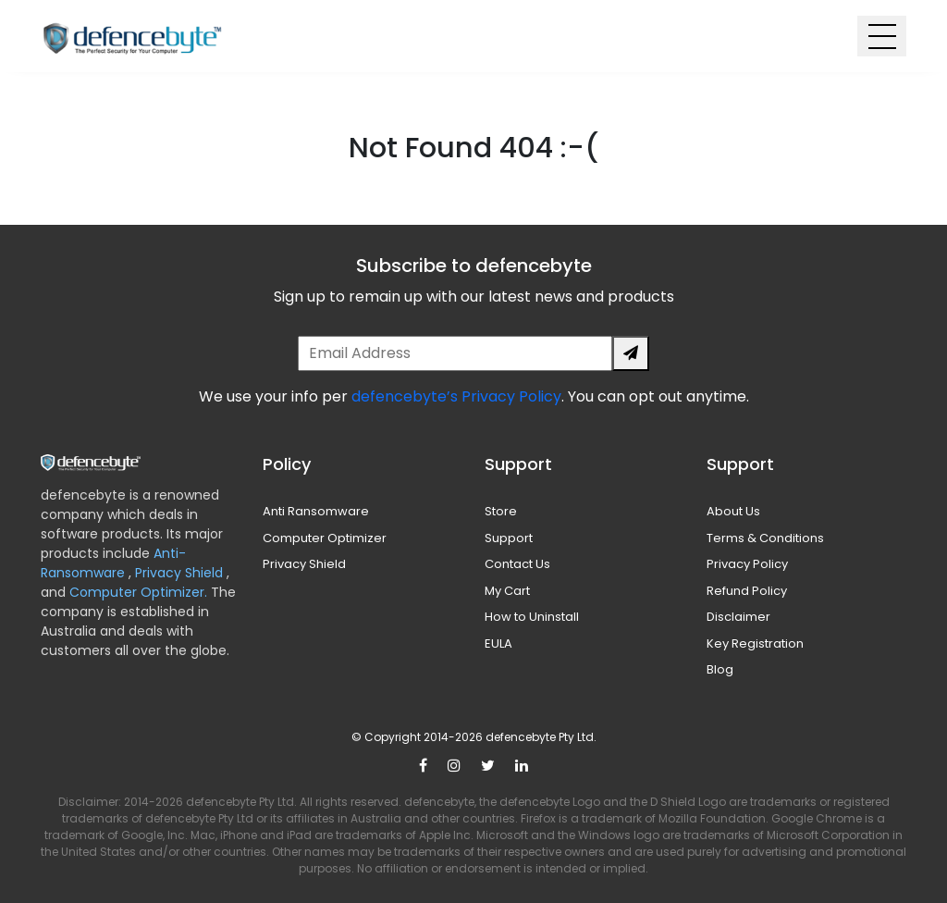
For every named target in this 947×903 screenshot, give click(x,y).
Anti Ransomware (316, 511)
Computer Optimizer (325, 538)
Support (509, 538)
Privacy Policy (747, 564)
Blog (720, 669)
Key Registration (755, 643)
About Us (733, 511)
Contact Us (517, 564)
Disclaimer (738, 616)
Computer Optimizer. (136, 592)
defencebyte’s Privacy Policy (456, 396)
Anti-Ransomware (113, 563)
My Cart (507, 591)
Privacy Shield (181, 572)
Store (501, 511)
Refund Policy (747, 591)
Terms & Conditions (765, 538)
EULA (498, 643)
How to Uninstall (532, 616)
